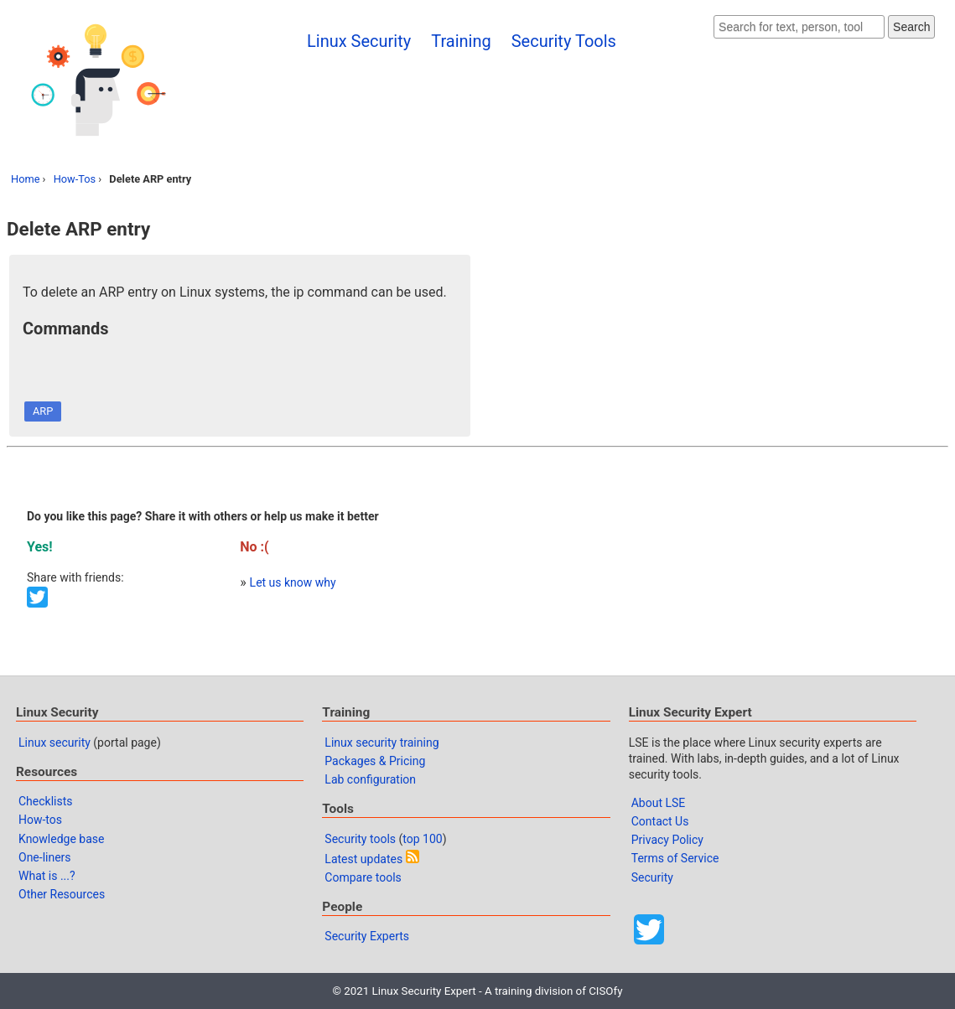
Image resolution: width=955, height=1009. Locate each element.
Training (461, 41)
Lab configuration (370, 779)
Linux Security (359, 41)
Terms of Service (675, 858)
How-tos (40, 819)
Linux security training (381, 742)
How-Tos (75, 179)
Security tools (360, 839)
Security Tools (563, 41)
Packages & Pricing (374, 761)
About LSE (658, 803)
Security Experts (366, 936)
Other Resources (61, 894)
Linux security (54, 742)
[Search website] (799, 27)
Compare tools (362, 877)
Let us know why (293, 582)
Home (25, 179)
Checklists (45, 801)
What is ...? (46, 875)
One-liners (44, 857)
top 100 (422, 839)
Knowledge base (61, 839)
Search (911, 27)
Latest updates (363, 859)
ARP (43, 411)
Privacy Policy (667, 839)
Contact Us (660, 821)
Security (652, 877)
